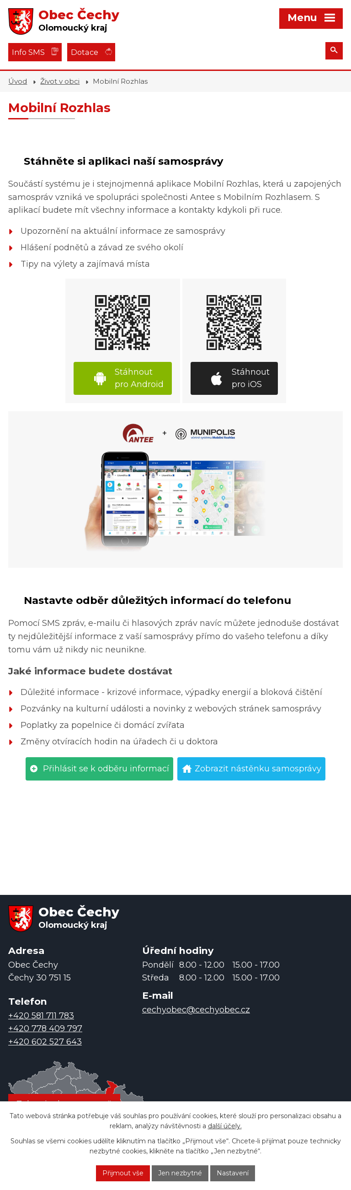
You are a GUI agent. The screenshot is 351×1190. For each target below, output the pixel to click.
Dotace (84, 52)
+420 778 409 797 (45, 1028)
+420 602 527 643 (45, 1042)
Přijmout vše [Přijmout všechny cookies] (123, 1173)
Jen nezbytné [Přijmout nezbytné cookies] (180, 1173)
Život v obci (60, 81)
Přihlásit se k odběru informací (106, 769)
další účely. (225, 1126)
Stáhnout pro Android (139, 378)
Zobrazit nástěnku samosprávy (258, 769)
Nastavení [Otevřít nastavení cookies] (233, 1173)
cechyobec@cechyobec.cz (196, 1010)
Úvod (17, 81)
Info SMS (28, 52)
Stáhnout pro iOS (251, 378)
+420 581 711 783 (41, 1016)
